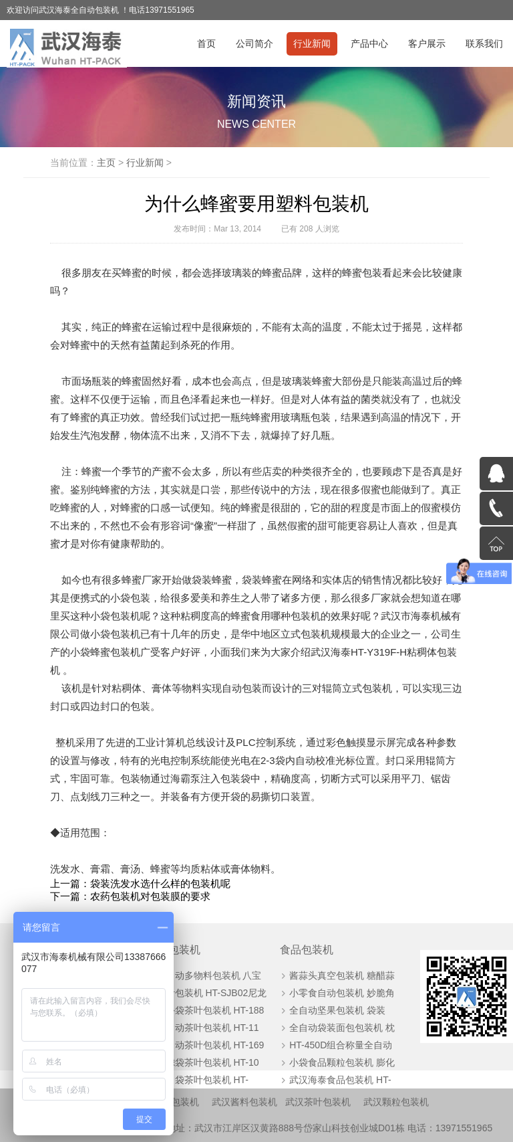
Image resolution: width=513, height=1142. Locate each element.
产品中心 (369, 43)
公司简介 (254, 43)
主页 (106, 162)
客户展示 (427, 43)
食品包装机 (306, 949)
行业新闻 (312, 43)
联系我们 (484, 43)
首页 (206, 43)
